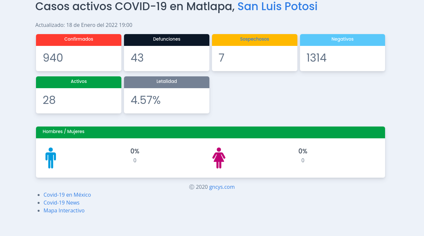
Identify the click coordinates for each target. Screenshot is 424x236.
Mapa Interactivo (64, 210)
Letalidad (166, 81)
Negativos (342, 39)
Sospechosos (254, 39)
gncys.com (222, 186)
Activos (79, 81)
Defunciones (166, 39)
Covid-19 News (62, 202)
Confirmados (78, 39)
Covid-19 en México (67, 194)
